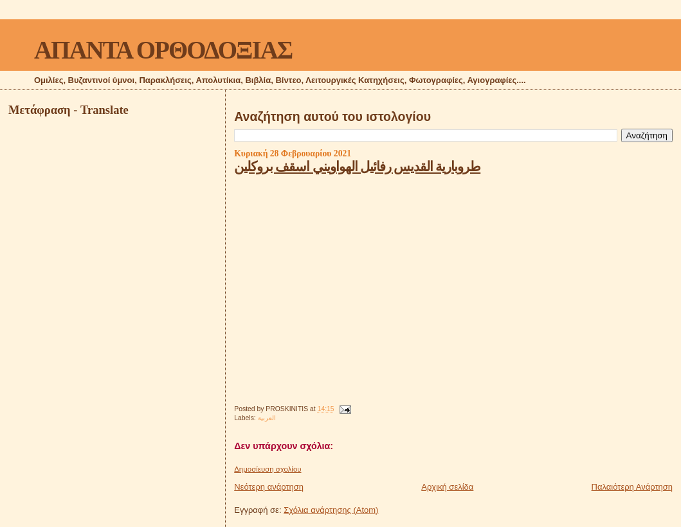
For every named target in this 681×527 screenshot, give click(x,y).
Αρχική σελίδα (447, 487)
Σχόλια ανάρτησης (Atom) (331, 510)
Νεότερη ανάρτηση (269, 487)
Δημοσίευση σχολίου (267, 469)
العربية (267, 417)
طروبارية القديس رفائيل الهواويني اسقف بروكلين (357, 166)
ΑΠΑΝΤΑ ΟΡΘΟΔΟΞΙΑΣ (163, 50)
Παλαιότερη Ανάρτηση (632, 487)
